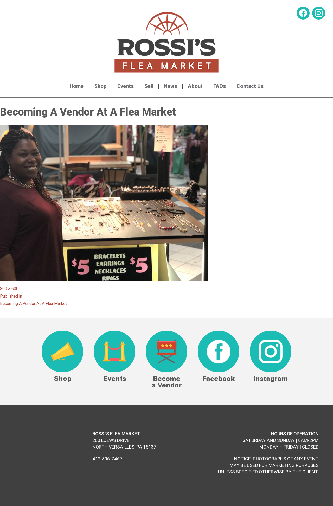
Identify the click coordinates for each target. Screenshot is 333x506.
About (195, 86)
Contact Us (250, 86)
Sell (148, 86)
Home (76, 86)
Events (125, 86)
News (170, 86)
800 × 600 (9, 288)
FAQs (219, 86)
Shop (100, 86)
